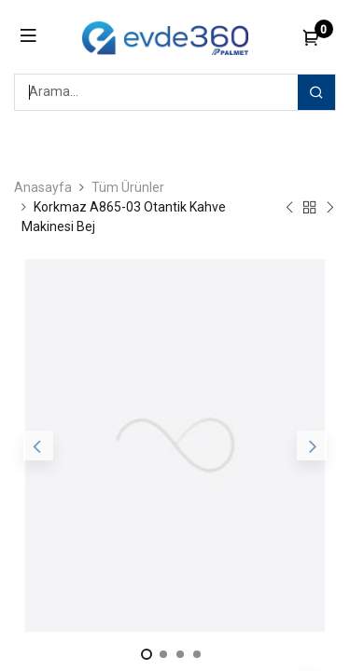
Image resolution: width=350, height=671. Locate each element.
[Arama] (316, 92)
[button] (38, 445)
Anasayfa (43, 187)
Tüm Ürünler (127, 187)
